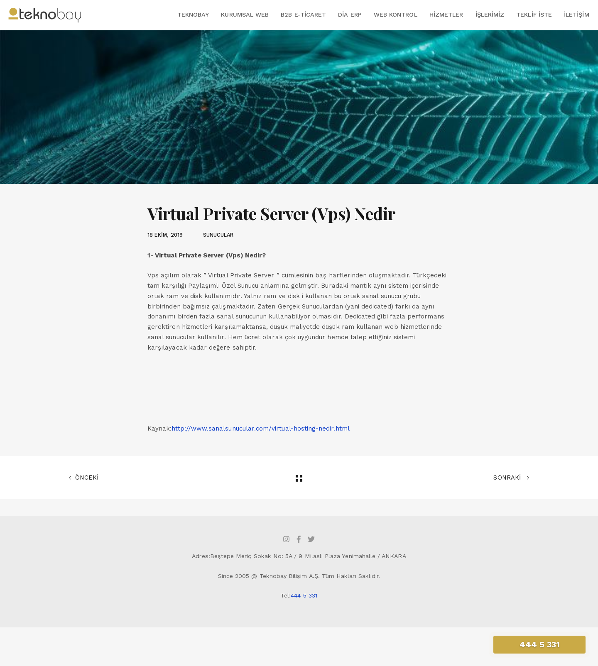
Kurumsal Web (245, 14)
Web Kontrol (395, 14)
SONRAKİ (511, 478)
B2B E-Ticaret (303, 14)
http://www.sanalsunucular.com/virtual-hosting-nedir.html (260, 428)
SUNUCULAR (218, 235)
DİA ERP (349, 14)
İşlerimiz (490, 14)
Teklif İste (534, 14)
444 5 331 (304, 595)
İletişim (576, 14)
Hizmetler (446, 14)
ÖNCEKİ (83, 478)
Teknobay (193, 14)
